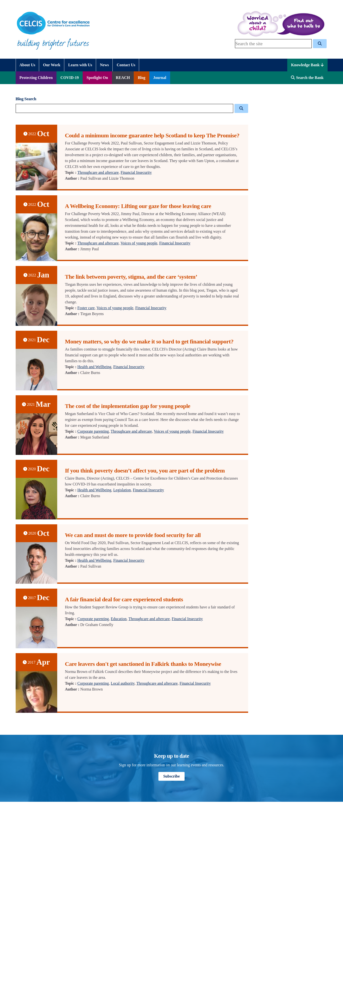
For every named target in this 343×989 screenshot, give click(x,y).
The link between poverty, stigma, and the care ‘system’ (131, 277)
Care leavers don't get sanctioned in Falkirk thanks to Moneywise (143, 664)
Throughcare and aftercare (98, 172)
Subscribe (171, 776)
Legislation (122, 490)
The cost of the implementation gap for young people (127, 406)
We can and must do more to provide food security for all (133, 535)
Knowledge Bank (307, 65)
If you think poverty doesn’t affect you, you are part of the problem (145, 470)
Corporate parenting (93, 431)
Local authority (122, 683)
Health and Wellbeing (94, 367)
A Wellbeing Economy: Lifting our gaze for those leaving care (138, 206)
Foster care (86, 308)
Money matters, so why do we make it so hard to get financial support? (149, 341)
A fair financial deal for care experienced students (124, 599)
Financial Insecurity (136, 172)
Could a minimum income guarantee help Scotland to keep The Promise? (152, 135)
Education (119, 619)
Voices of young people (139, 243)
